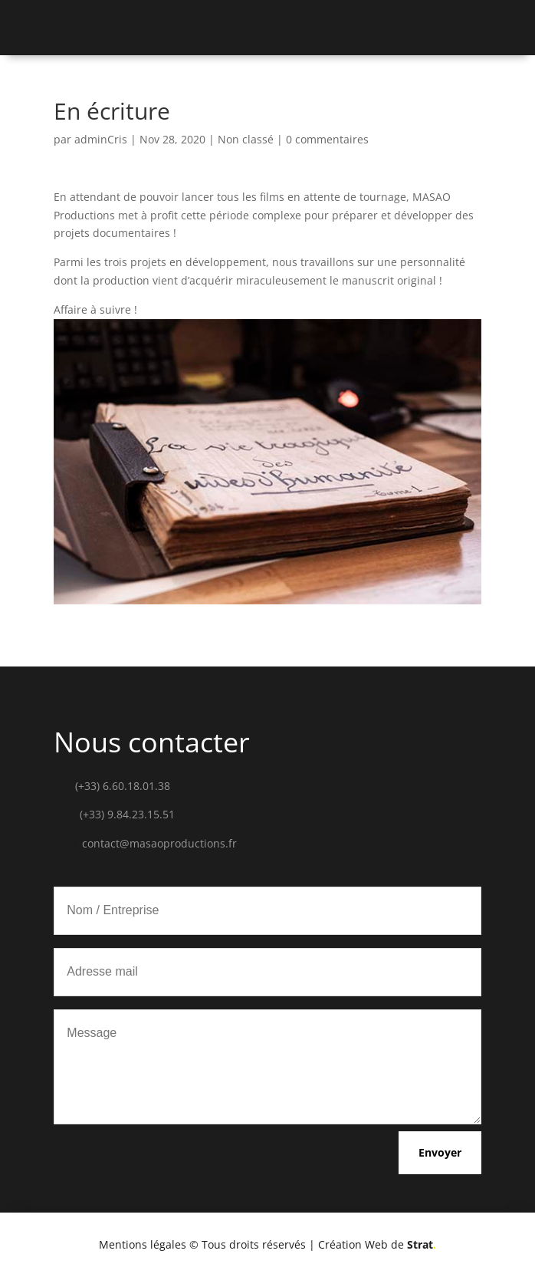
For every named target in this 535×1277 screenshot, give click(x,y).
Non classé (246, 139)
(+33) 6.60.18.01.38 (122, 785)
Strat (421, 1244)
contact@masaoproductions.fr (159, 843)
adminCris (100, 139)
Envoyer (439, 1152)
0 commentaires (327, 139)
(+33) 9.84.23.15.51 (127, 814)
